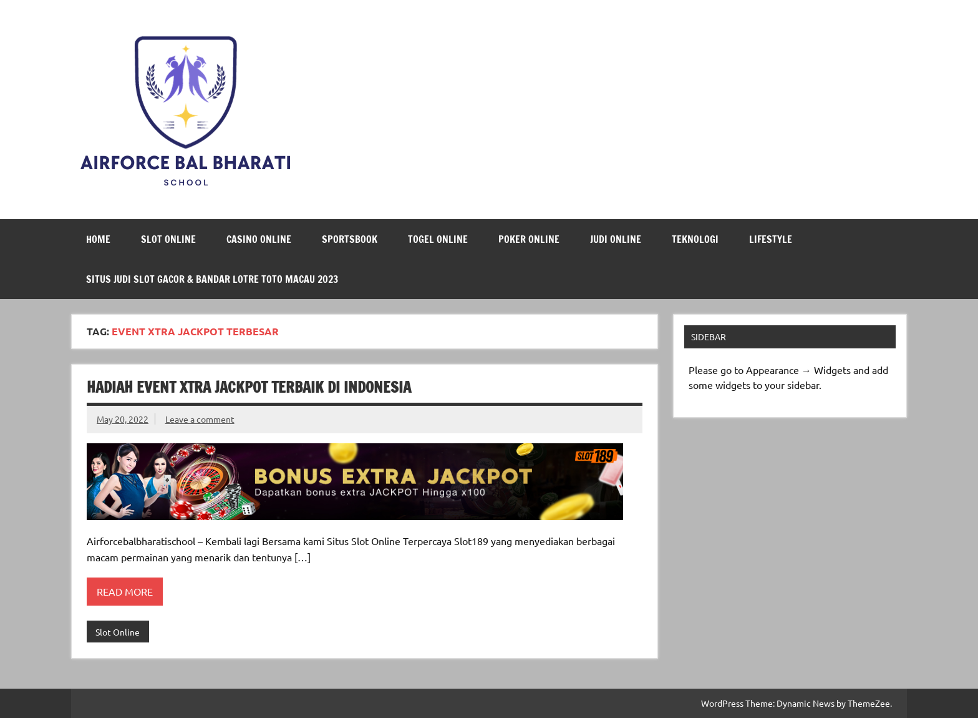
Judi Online (615, 239)
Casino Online (258, 239)
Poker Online (528, 239)
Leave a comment (200, 419)
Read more (125, 591)
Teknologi (695, 239)
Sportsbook (349, 239)
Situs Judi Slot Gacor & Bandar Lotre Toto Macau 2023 (212, 279)
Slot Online (168, 239)
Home (98, 239)
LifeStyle (770, 239)
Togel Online (438, 239)
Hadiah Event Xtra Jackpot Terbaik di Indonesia (249, 387)
